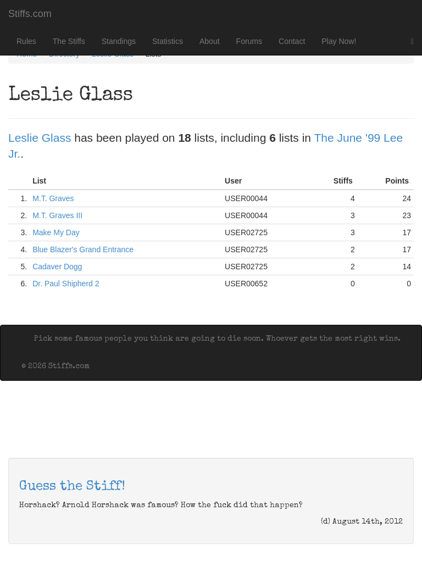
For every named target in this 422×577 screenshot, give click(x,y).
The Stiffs (69, 41)
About (209, 41)
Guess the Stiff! (72, 486)
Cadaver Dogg (57, 266)
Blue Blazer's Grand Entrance (83, 249)
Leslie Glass (39, 137)
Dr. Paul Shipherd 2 (65, 283)
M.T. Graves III (57, 215)
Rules (26, 41)
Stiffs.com (30, 13)
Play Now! (338, 41)
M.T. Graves (53, 198)
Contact (292, 41)
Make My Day (56, 232)
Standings (119, 41)
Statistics (167, 41)
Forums (249, 41)
